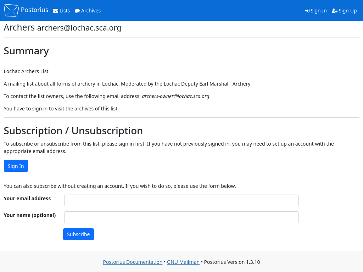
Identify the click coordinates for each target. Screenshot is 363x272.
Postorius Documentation (132, 262)
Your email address (27, 198)
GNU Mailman (183, 262)
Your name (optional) (30, 215)
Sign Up (344, 10)
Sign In (316, 10)
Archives (88, 10)
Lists (61, 10)
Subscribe (78, 234)
